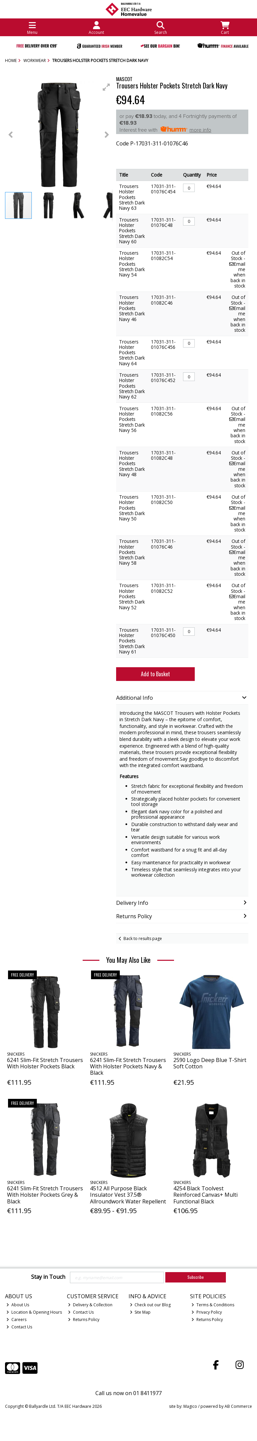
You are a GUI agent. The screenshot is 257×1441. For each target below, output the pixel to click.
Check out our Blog (150, 1305)
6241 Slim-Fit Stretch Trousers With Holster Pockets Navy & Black (128, 1066)
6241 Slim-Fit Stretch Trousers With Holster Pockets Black (45, 1063)
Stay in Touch (48, 1277)
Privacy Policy (206, 1312)
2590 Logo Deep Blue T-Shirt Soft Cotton (209, 1063)
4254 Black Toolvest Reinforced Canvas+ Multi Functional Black (205, 1195)
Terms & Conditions (212, 1305)
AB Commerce (238, 1406)
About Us (17, 1305)
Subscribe (195, 1277)
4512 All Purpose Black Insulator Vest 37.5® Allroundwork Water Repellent (128, 1195)
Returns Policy (83, 1319)
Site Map (140, 1312)
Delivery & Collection (90, 1305)
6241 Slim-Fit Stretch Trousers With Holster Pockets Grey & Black (45, 1195)
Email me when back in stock (237, 275)
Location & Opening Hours (34, 1312)
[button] (106, 87)
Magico (190, 1406)
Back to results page (142, 938)
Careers (16, 1319)
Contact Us (19, 1327)
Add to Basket (155, 674)
